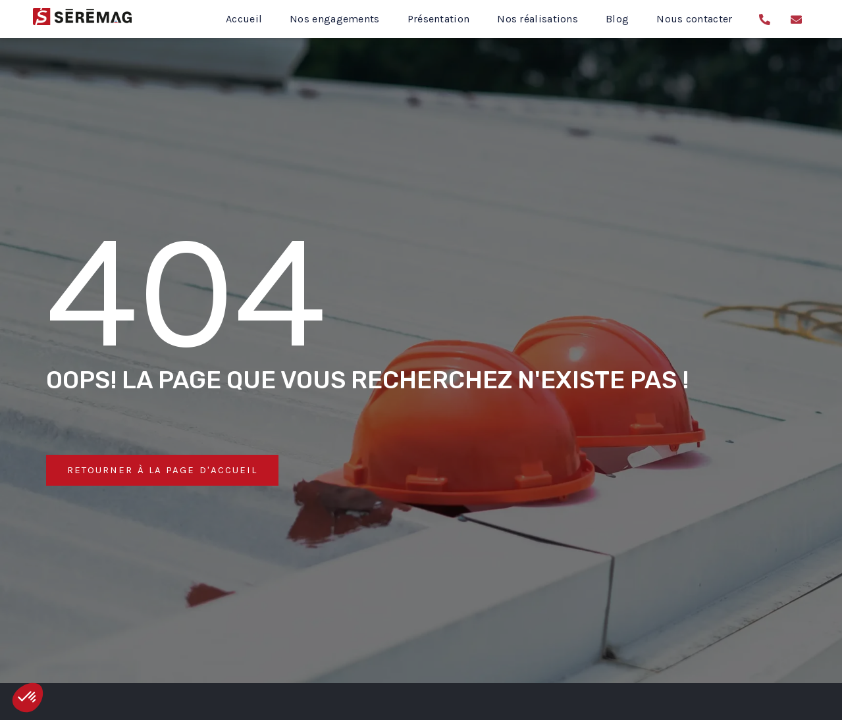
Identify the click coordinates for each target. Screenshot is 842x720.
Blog (617, 19)
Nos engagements (335, 19)
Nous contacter (694, 19)
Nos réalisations (537, 19)
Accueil (244, 19)
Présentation (439, 19)
